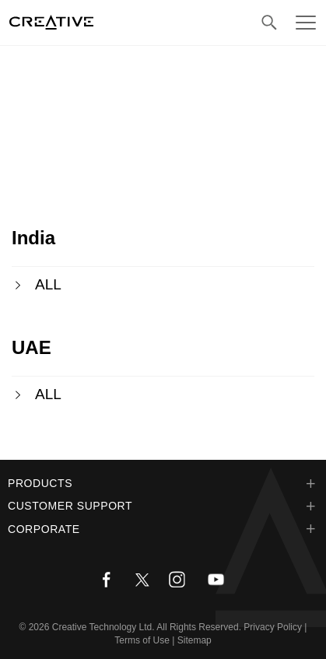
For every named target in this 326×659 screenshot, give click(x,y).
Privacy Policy (273, 627)
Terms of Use (142, 640)
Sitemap (194, 640)
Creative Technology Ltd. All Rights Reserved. (146, 627)
